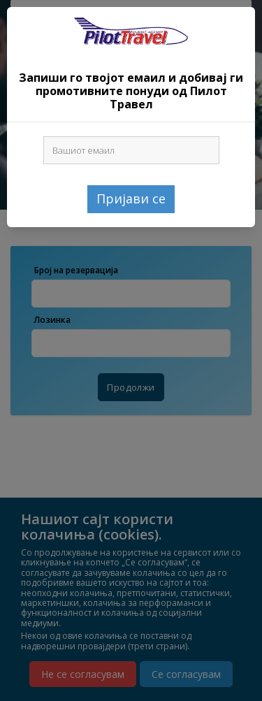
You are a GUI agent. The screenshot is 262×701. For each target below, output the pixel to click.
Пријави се (131, 198)
